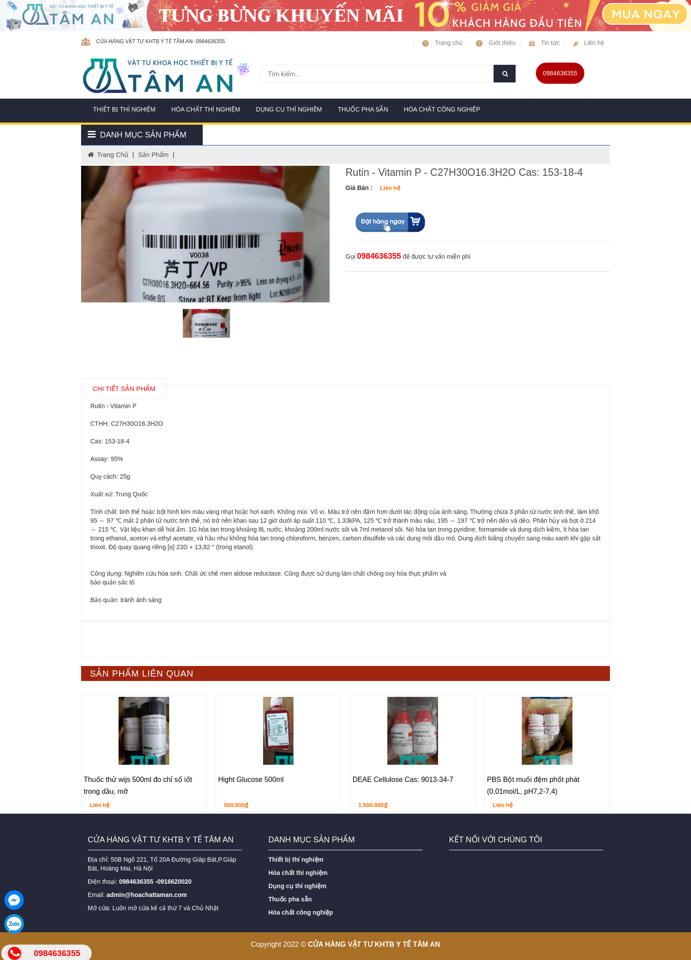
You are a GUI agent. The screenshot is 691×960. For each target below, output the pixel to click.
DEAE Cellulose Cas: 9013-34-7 (403, 779)
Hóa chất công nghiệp (442, 109)
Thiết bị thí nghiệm (124, 109)
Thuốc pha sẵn (363, 109)
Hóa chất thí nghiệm (205, 109)
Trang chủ (442, 43)
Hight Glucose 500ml (251, 779)
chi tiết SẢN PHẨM (124, 388)
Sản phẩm (153, 154)
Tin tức (544, 42)
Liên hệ (588, 43)
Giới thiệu (495, 43)
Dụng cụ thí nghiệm (289, 109)
